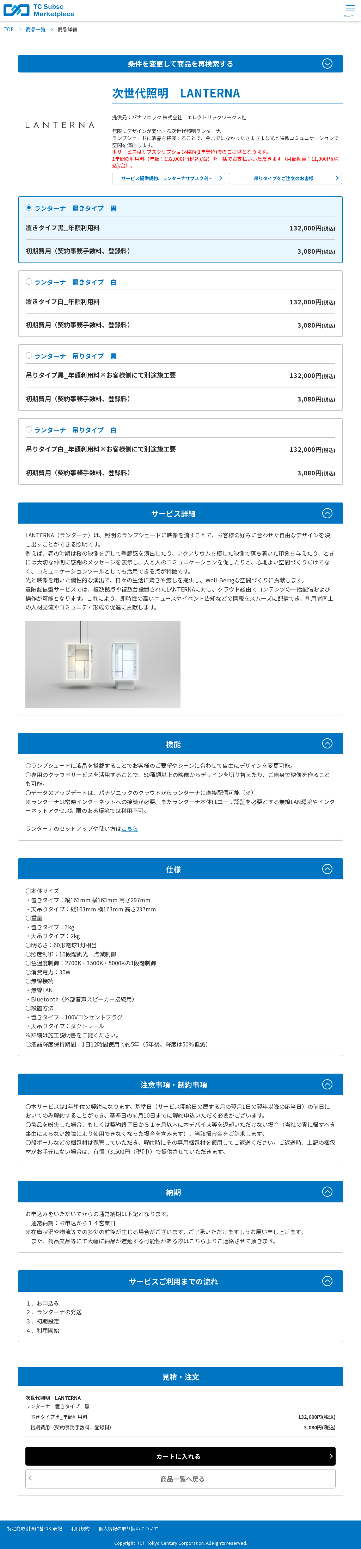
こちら (129, 828)
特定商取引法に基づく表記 (34, 1528)
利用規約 (80, 1528)
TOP (9, 29)
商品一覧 (35, 29)
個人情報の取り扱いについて (128, 1528)
